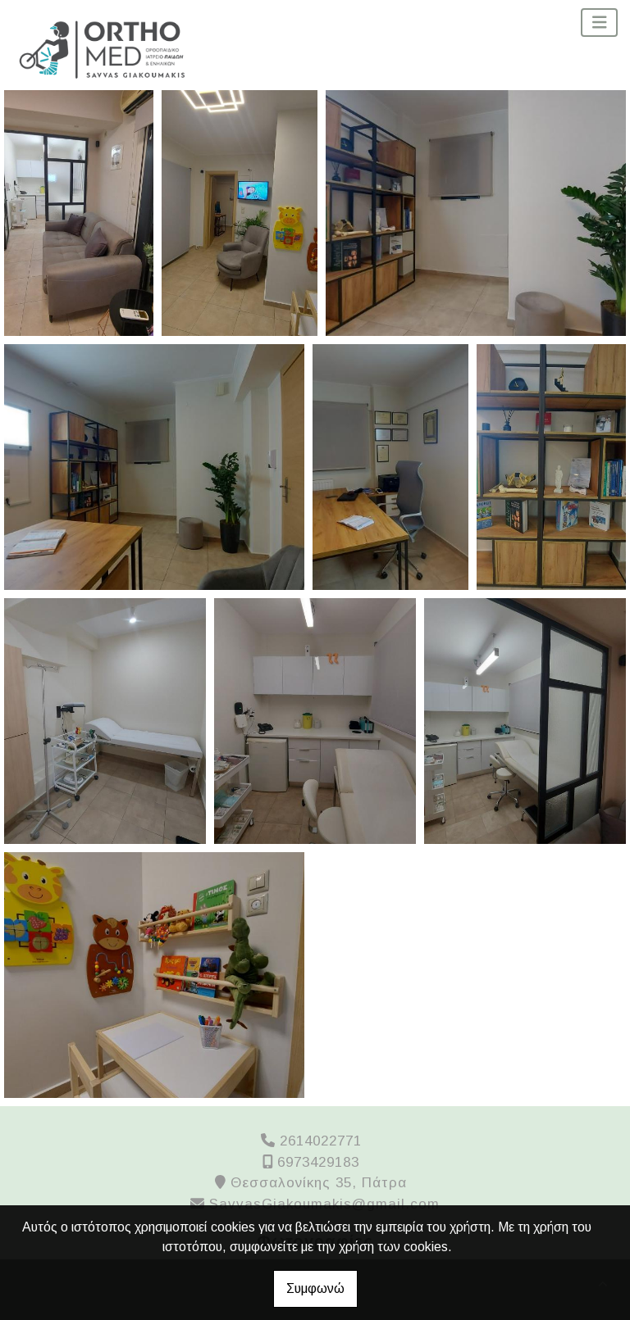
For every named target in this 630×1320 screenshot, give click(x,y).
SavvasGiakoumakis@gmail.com (324, 1204)
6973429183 (318, 1162)
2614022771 (321, 1141)
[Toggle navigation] (600, 22)
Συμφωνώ (315, 1288)
